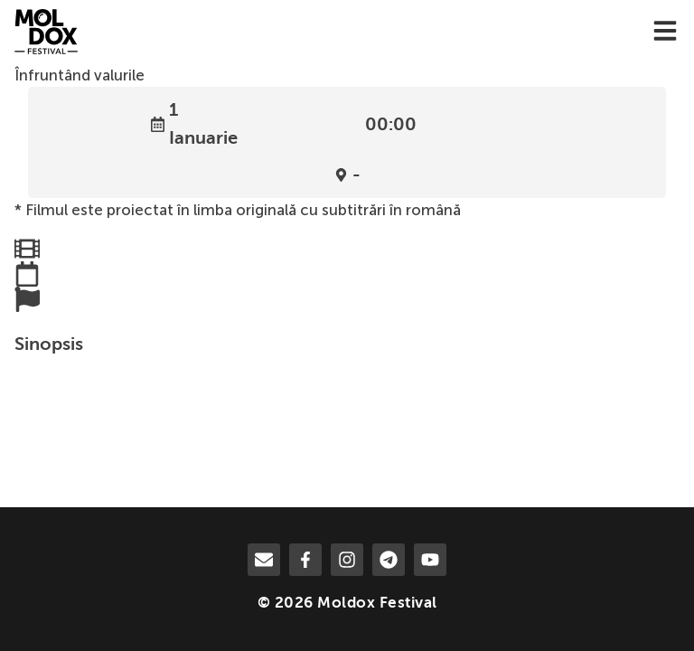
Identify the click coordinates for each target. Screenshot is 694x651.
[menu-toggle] (665, 32)
